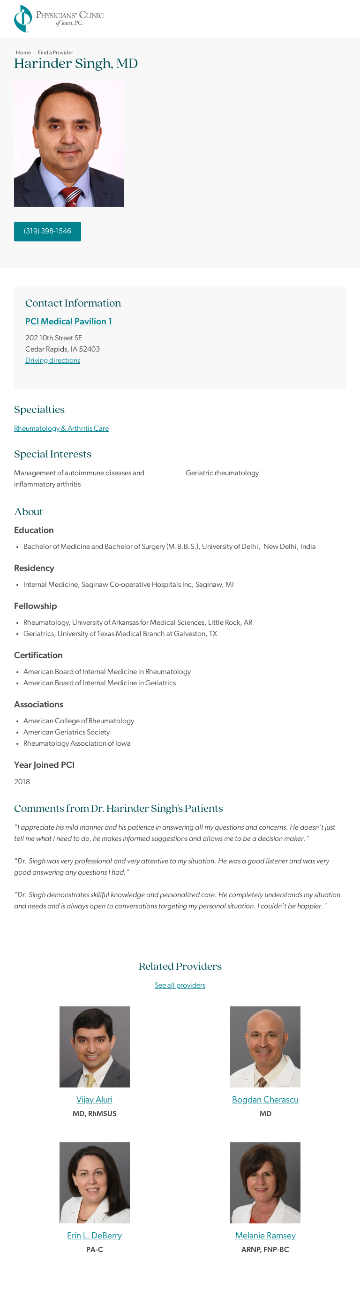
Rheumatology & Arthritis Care (61, 429)
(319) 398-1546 (47, 231)
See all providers (180, 986)
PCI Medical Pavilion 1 (68, 322)
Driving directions (52, 361)
